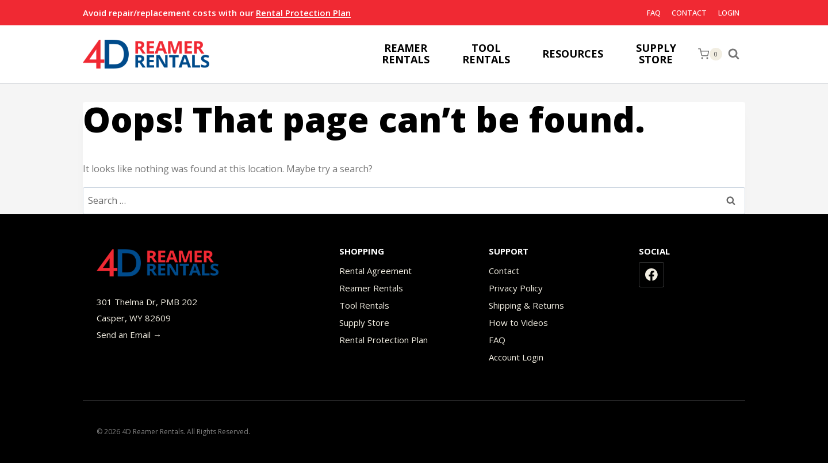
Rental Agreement (375, 270)
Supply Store (364, 322)
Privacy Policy (516, 288)
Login (728, 12)
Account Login (516, 357)
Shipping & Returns (526, 305)
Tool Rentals (364, 305)
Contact (689, 12)
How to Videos (518, 322)
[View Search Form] (736, 54)
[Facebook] (651, 274)
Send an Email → (129, 334)
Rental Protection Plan (303, 12)
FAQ (654, 12)
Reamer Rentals (371, 288)
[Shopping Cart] (710, 54)
